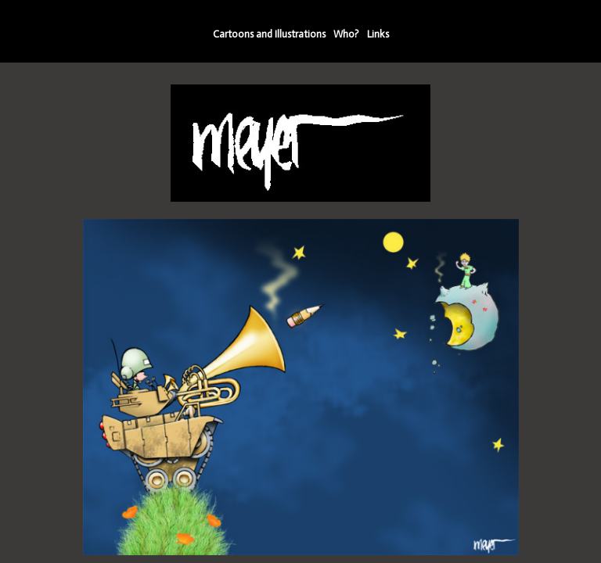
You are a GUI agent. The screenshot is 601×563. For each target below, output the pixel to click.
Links (378, 34)
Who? (346, 34)
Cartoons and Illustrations (269, 34)
